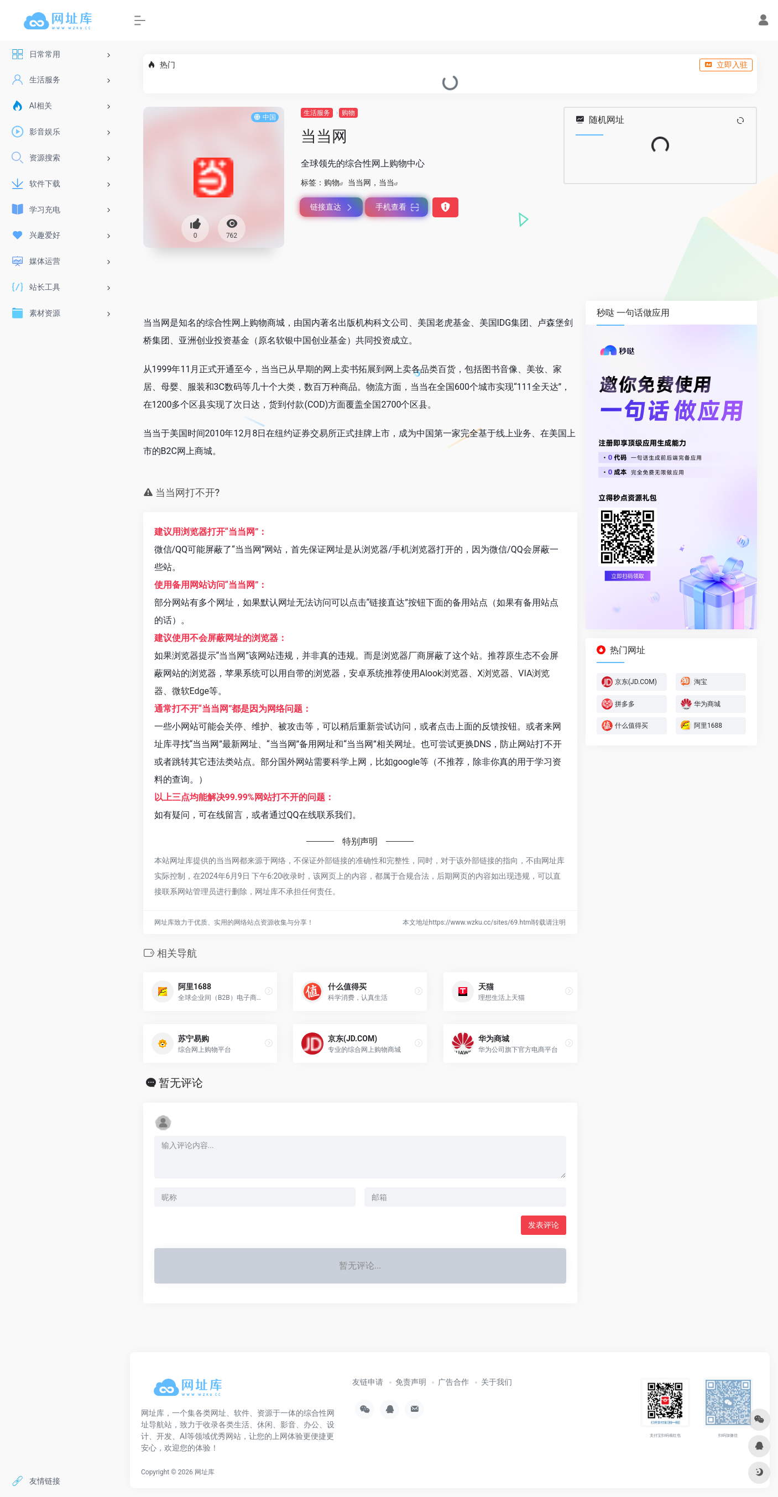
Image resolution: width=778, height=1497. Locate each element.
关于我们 (496, 1382)
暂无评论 (181, 1082)
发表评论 (543, 1224)
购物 (348, 113)
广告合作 (453, 1382)
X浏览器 (493, 673)
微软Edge (190, 691)
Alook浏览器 (444, 673)
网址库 (205, 1472)
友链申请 (367, 1382)
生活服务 (317, 113)
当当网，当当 (371, 182)
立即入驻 (726, 64)
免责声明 (410, 1382)
